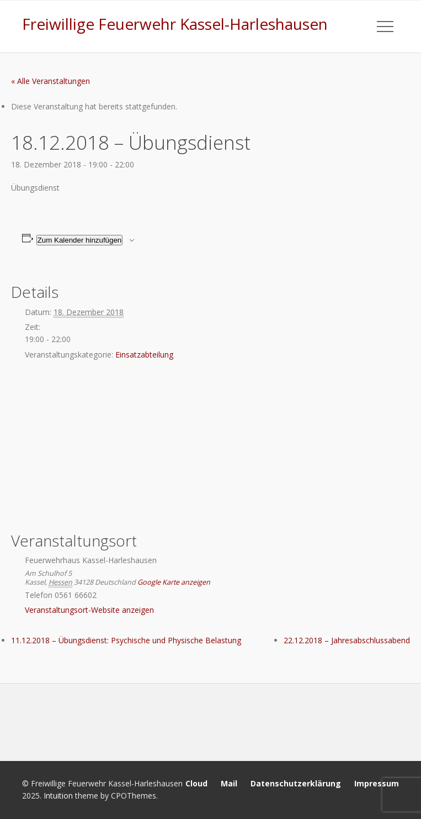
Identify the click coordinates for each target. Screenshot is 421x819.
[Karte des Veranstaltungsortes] (210, 447)
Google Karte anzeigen (173, 582)
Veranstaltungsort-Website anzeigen (89, 610)
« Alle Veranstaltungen (50, 81)
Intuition (58, 795)
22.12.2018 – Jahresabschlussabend (347, 640)
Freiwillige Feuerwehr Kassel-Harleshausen (175, 23)
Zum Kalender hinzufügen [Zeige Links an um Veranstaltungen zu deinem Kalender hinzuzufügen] (80, 240)
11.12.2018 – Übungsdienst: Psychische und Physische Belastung (126, 640)
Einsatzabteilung (144, 354)
